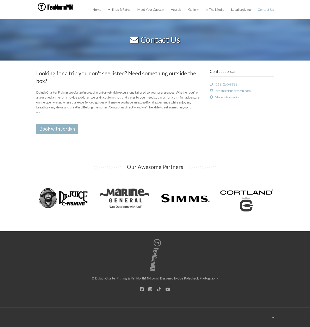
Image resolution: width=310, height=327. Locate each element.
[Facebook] (142, 289)
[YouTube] (167, 289)
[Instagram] (150, 289)
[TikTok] (159, 289)
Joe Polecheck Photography (198, 278)
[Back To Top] (273, 317)
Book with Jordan (57, 129)
